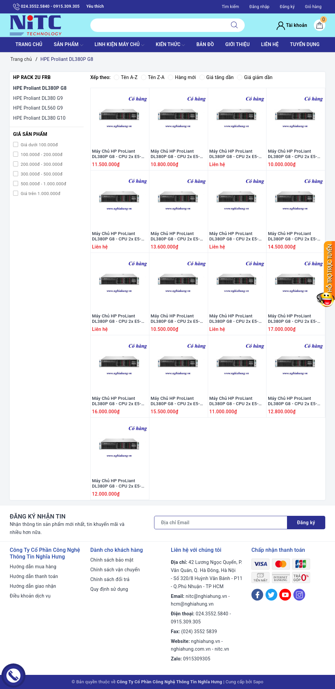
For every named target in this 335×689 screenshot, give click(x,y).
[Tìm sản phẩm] (157, 25)
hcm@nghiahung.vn (192, 604)
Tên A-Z (125, 77)
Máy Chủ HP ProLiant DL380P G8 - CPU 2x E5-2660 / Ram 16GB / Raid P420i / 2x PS (116, 484)
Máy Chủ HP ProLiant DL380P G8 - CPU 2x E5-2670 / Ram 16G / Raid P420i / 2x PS (292, 401)
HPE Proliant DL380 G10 (39, 118)
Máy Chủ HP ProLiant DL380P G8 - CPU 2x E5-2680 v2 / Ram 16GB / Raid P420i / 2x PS (295, 319)
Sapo (258, 681)
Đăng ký (287, 6)
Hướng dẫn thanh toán (34, 576)
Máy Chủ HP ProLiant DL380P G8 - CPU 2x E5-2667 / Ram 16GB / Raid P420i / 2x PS (116, 154)
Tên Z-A (152, 77)
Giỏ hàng (313, 6)
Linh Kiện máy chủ (119, 45)
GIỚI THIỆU (237, 44)
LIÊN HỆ (270, 44)
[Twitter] (271, 595)
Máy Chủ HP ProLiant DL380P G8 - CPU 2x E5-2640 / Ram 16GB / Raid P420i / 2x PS (234, 401)
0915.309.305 (186, 621)
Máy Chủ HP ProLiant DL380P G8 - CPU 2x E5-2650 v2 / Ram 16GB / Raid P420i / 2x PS (236, 236)
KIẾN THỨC (170, 45)
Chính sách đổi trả (110, 579)
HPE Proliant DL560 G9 (38, 108)
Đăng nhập (259, 6)
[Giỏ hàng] (319, 25)
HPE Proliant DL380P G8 (39, 88)
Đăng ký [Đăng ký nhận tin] (306, 522)
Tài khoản (292, 25)
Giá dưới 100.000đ (38, 144)
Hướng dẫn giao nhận (33, 586)
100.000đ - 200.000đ (40, 154)
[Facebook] (257, 595)
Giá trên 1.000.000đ (39, 193)
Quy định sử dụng (109, 589)
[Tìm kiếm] (234, 25)
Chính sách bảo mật (111, 560)
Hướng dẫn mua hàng (33, 566)
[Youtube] (285, 595)
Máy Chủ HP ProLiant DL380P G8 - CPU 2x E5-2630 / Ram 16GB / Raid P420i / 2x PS (175, 154)
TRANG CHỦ (28, 44)
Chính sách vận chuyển (115, 569)
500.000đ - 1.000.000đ (42, 183)
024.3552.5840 (212, 613)
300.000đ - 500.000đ (40, 174)
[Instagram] (299, 595)
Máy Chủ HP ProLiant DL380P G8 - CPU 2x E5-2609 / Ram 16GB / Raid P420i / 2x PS (292, 154)
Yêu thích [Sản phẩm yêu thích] (95, 6)
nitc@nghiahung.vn (206, 596)
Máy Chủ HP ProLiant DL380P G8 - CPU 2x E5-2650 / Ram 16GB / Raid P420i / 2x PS (116, 319)
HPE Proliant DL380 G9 (38, 98)
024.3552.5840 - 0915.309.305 (46, 6)
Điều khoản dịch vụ (30, 596)
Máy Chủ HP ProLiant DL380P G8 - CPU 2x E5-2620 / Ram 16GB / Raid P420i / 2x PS (175, 319)
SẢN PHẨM (68, 45)
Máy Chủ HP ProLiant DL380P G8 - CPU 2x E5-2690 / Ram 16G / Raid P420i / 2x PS (234, 154)
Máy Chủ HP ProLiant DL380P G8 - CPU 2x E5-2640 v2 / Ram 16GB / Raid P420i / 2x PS (295, 236)
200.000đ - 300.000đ (40, 164)
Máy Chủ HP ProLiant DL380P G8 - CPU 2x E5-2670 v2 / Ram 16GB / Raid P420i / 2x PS (119, 401)
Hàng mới (182, 77)
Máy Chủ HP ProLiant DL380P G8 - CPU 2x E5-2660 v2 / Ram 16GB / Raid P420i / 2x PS (178, 401)
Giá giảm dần (255, 77)
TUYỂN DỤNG (305, 44)
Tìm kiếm (230, 6)
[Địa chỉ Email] (220, 522)
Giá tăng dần (216, 77)
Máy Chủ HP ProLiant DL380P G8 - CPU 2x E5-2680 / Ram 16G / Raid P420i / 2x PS (175, 236)
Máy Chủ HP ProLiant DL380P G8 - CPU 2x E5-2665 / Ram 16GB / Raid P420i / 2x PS (116, 236)
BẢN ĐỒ (205, 44)
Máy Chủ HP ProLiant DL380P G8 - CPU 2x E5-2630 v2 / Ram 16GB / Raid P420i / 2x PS (236, 319)
